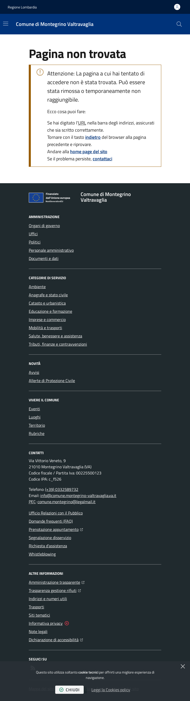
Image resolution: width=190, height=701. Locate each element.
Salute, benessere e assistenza (55, 336)
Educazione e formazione (50, 311)
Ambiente (37, 287)
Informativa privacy (46, 623)
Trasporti (36, 607)
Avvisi (34, 372)
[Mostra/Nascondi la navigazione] (6, 24)
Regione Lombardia (22, 7)
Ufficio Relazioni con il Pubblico (56, 513)
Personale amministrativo (51, 250)
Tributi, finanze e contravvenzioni (58, 344)
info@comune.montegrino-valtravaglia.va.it (78, 495)
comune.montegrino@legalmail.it (66, 502)
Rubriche (36, 433)
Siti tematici (39, 615)
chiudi (69, 690)
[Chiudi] (183, 666)
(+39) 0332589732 (61, 489)
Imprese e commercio (47, 319)
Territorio (37, 425)
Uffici (33, 234)
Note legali (38, 631)
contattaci (102, 158)
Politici (35, 242)
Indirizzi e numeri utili (48, 599)
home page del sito (88, 151)
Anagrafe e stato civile (48, 295)
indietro (93, 137)
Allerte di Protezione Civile (52, 380)
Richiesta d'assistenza (48, 546)
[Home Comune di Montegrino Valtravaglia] (54, 24)
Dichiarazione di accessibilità (56, 639)
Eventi (34, 409)
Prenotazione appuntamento (56, 528)
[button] (179, 24)
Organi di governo (44, 225)
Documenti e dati (44, 258)
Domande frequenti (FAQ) (51, 521)
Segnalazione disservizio (50, 537)
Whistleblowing (42, 554)
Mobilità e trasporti (45, 328)
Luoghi (35, 417)
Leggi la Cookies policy (110, 690)
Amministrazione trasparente (56, 581)
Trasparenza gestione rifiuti (55, 589)
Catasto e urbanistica (47, 303)
